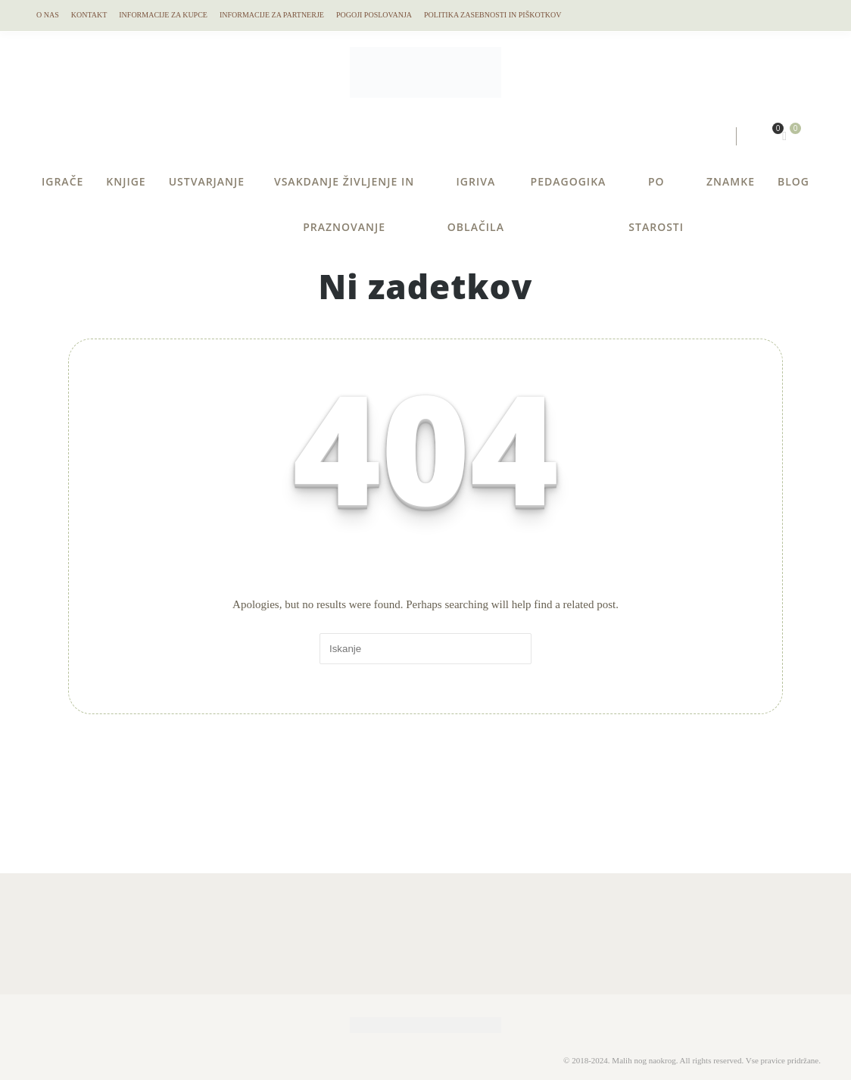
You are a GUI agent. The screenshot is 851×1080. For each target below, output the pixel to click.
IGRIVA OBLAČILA (475, 189)
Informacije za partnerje (272, 15)
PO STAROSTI (656, 189)
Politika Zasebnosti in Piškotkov (492, 15)
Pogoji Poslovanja (374, 15)
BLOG (793, 181)
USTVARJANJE (207, 181)
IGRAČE (62, 181)
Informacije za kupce (163, 15)
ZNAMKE (730, 181)
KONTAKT (89, 15)
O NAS (47, 15)
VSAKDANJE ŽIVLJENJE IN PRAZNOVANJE (344, 189)
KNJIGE (125, 181)
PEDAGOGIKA (568, 181)
